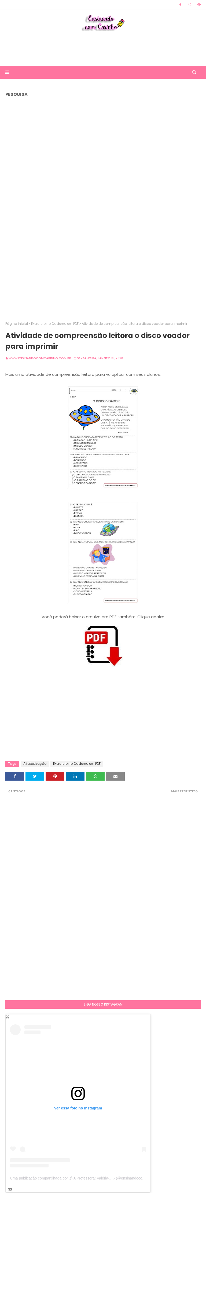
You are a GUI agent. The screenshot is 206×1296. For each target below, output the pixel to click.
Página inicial (16, 323)
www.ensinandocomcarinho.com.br (40, 358)
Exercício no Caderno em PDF (55, 323)
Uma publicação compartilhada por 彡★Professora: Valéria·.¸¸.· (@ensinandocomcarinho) (84, 1178)
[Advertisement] (103, 48)
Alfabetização (34, 763)
